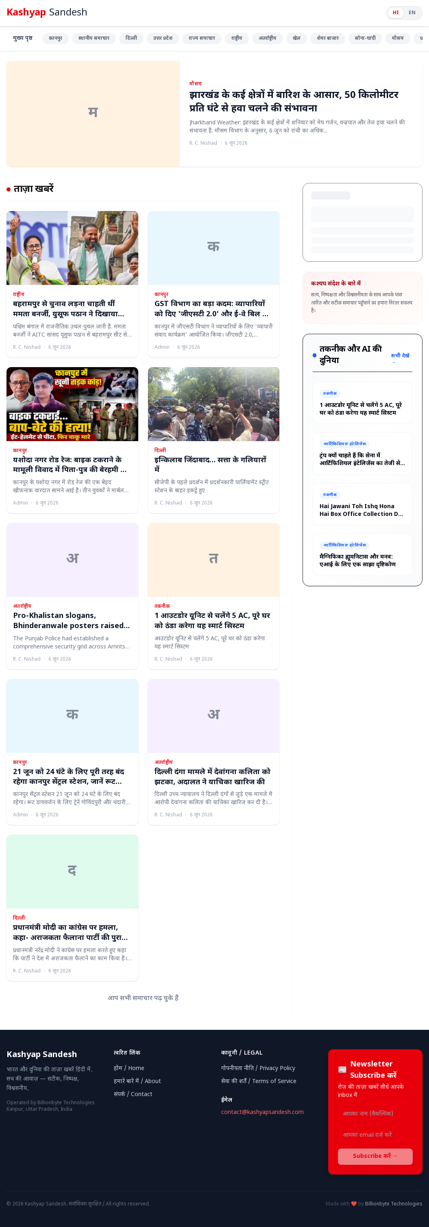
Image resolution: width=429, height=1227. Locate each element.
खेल (297, 38)
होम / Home (129, 1069)
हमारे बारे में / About (137, 1082)
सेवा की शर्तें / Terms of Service (258, 1082)
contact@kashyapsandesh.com (262, 1112)
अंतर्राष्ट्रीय (268, 38)
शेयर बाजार (328, 38)
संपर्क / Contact (133, 1095)
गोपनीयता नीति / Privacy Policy (258, 1069)
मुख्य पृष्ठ (23, 38)
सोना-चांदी (365, 38)
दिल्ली (131, 38)
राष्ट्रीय (236, 38)
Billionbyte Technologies (393, 1204)
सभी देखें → (400, 359)
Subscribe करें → (375, 1156)
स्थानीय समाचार (93, 38)
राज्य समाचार (202, 38)
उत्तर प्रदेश (162, 38)
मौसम (398, 38)
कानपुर (55, 38)
